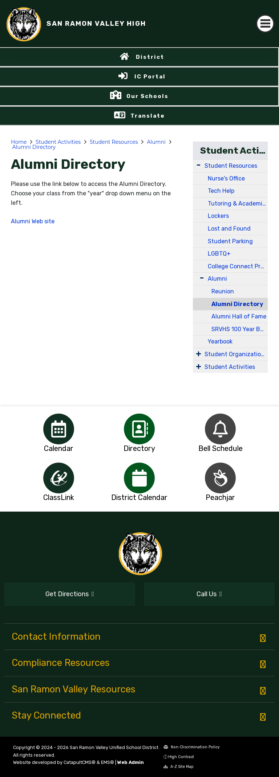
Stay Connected (46, 715)
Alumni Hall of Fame (238, 316)
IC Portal (150, 76)
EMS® (107, 762)
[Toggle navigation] (265, 23)
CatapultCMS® (80, 762)
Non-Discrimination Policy (191, 747)
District (150, 57)
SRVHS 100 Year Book (239, 329)
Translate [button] (147, 116)
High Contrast (181, 756)
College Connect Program (238, 266)
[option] (58, 429)
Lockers (218, 215)
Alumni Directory (34, 147)
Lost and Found (229, 228)
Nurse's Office (226, 178)
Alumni (156, 142)
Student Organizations (236, 354)
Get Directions (69, 594)
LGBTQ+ (219, 253)
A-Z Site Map (178, 766)
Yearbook (220, 341)
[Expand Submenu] (198, 165)
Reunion (222, 291)
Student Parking (230, 241)
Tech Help (221, 190)
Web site (43, 221)
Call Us (209, 594)
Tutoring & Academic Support (238, 203)
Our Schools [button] (147, 96)
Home (19, 142)
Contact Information (56, 636)
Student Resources (114, 142)
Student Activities (58, 142)
